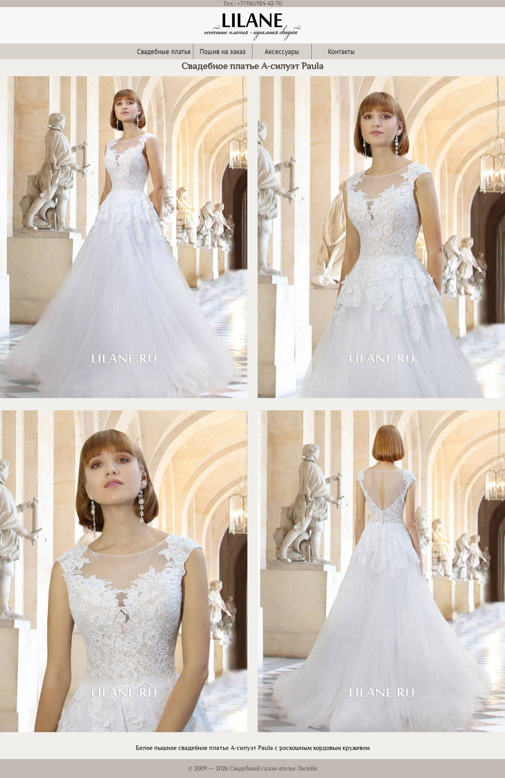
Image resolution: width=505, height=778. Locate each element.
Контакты (341, 51)
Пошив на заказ (223, 51)
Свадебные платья (164, 51)
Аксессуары (282, 51)
